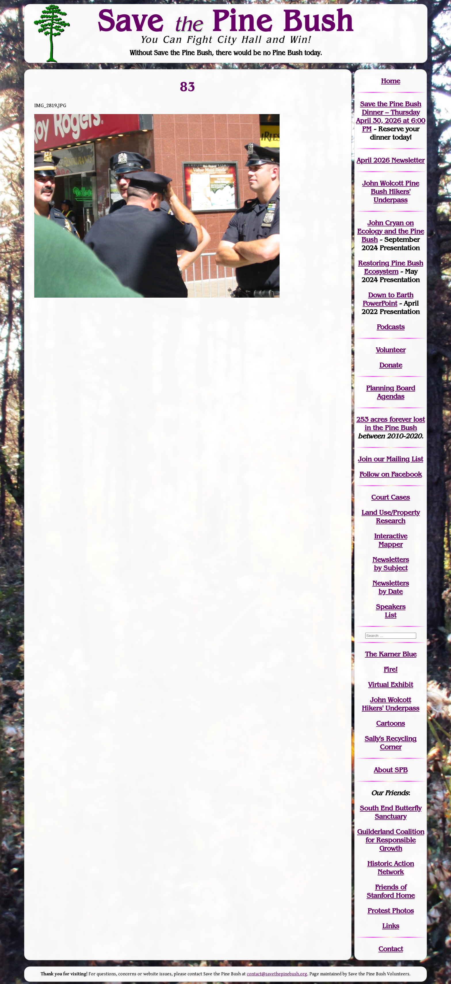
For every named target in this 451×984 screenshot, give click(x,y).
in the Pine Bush (395, 423)
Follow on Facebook (391, 474)
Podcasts (391, 327)
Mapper (391, 544)
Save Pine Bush (226, 20)
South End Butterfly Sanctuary (390, 812)
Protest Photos (391, 910)
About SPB (391, 770)
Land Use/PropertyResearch (391, 516)
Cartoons (390, 723)
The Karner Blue (390, 654)
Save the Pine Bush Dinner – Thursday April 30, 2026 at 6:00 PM (390, 116)
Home (390, 81)
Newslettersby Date (390, 587)
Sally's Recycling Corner (390, 742)
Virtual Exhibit (390, 684)
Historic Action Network (390, 867)
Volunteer (391, 350)
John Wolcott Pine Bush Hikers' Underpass (390, 191)
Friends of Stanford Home (391, 891)
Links (390, 926)
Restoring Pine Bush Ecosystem (390, 267)
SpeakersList (391, 610)
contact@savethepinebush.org (277, 974)
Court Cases (390, 497)
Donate (390, 365)
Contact (391, 949)
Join (365, 459)
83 (188, 86)
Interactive (390, 536)
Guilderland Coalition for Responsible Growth (390, 839)
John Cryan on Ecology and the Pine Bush (390, 231)
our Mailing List (397, 459)
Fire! (391, 669)
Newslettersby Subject (390, 563)
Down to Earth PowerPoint (388, 299)
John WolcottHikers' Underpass (390, 704)
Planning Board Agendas (390, 392)
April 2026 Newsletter (391, 160)
